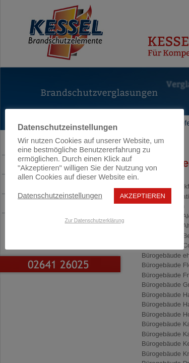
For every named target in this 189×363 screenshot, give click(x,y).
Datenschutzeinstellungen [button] (60, 196)
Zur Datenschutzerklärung (94, 220)
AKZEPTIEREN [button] (142, 196)
